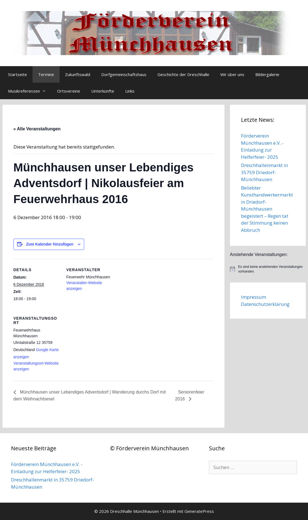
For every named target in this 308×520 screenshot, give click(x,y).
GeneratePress (199, 511)
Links (130, 91)
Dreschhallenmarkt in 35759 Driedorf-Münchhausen (264, 172)
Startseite (17, 74)
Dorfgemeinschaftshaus (123, 74)
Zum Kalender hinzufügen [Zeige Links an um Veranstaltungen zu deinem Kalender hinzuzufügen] (49, 244)
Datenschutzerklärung (265, 304)
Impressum (253, 297)
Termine (46, 74)
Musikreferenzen (30, 91)
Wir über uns (232, 74)
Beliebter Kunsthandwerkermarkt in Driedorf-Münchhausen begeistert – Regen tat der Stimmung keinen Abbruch (267, 209)
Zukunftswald (77, 74)
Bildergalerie (267, 74)
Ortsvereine (68, 91)
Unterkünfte (102, 91)
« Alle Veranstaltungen (37, 128)
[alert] (268, 269)
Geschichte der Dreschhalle (183, 74)
